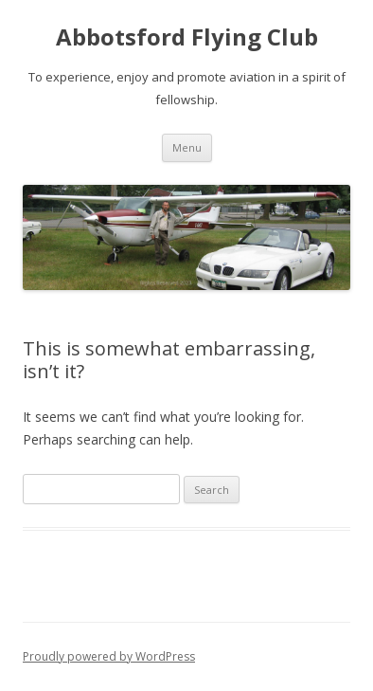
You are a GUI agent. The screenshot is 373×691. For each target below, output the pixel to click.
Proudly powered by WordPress (109, 656)
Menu (187, 147)
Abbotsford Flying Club (187, 37)
